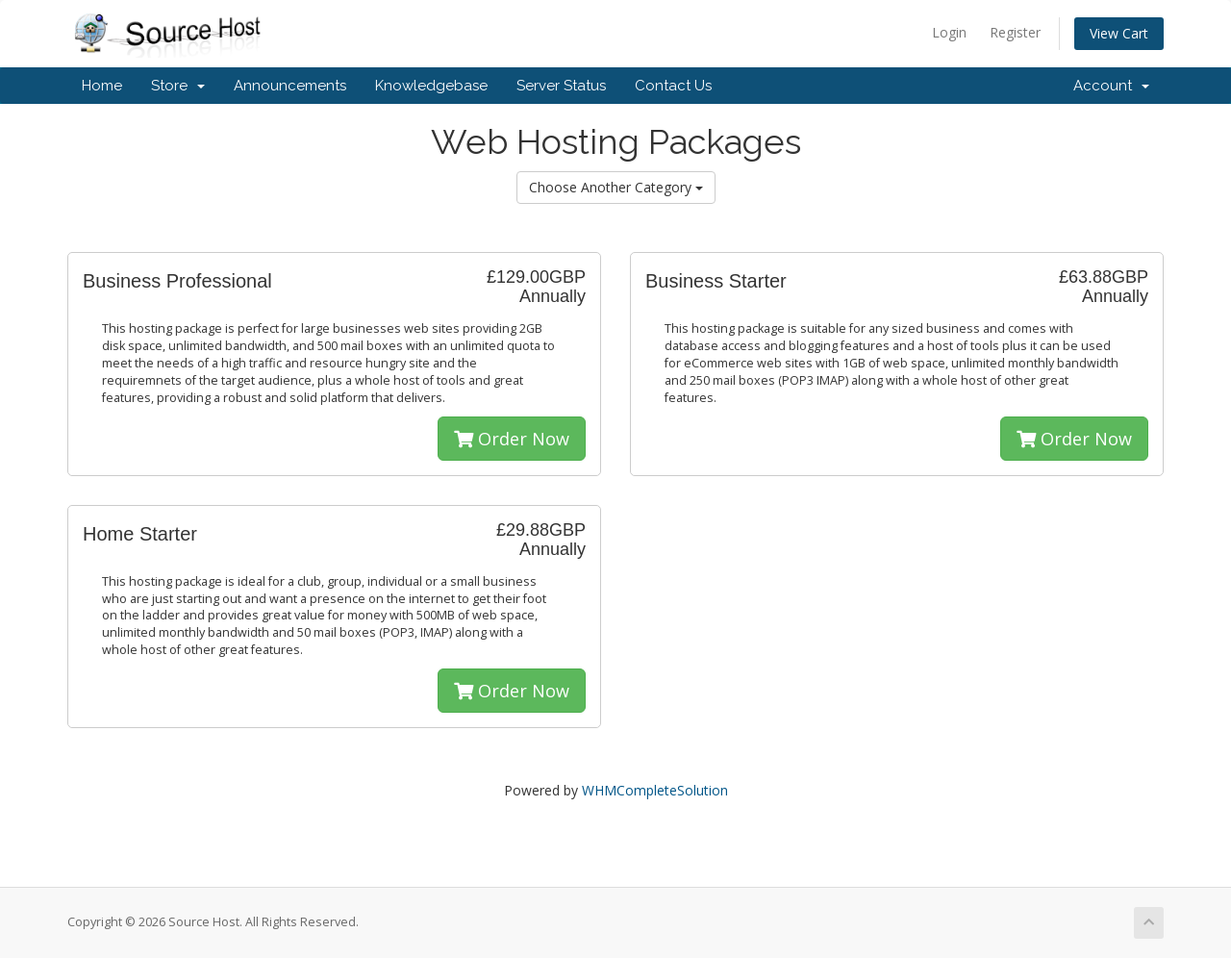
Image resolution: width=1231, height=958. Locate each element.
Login (949, 32)
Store (178, 85)
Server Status (561, 85)
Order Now (511, 438)
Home (102, 85)
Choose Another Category (616, 187)
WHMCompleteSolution (655, 790)
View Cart (1119, 33)
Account (1111, 85)
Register (1015, 32)
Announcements (290, 85)
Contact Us (673, 85)
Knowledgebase (431, 85)
